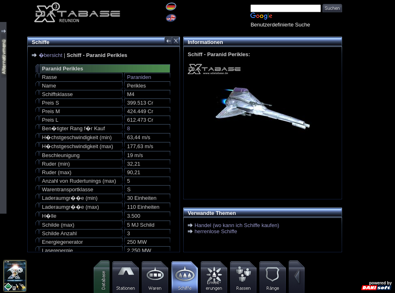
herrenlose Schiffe (216, 231)
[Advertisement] (368, 122)
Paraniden (139, 77)
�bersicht (51, 55)
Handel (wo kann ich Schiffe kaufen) (237, 225)
